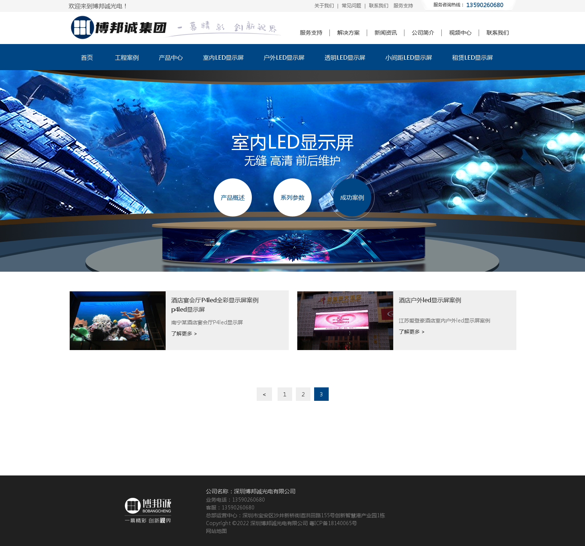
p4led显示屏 (188, 309)
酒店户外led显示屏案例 (430, 300)
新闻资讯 (386, 32)
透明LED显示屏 (345, 57)
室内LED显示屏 (223, 57)
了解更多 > (184, 333)
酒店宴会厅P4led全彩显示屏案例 (215, 300)
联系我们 (378, 5)
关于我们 (324, 5)
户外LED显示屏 (284, 57)
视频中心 (460, 32)
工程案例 (127, 57)
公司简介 (423, 32)
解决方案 (348, 32)
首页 (87, 57)
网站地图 (216, 530)
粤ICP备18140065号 (333, 523)
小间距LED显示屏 (408, 57)
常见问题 (351, 5)
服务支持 (403, 5)
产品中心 (171, 57)
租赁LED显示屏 (472, 57)
